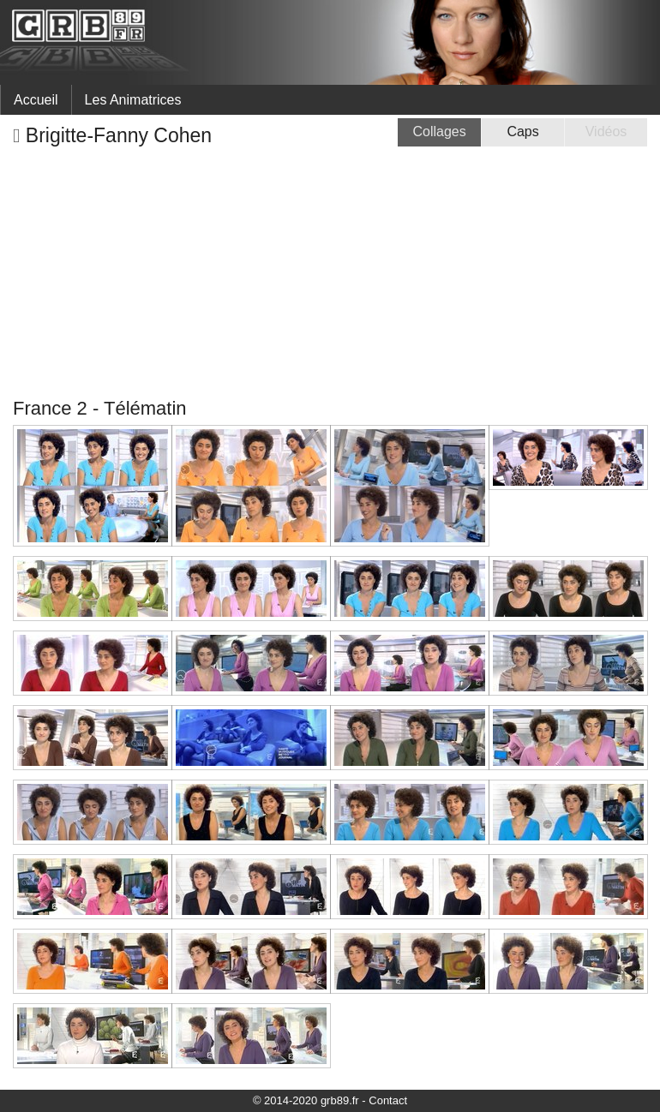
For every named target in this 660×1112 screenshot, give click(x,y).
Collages (439, 131)
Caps (522, 131)
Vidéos (606, 131)
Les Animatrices (133, 100)
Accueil (36, 100)
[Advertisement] (330, 272)
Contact (388, 1100)
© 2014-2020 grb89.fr (306, 1100)
